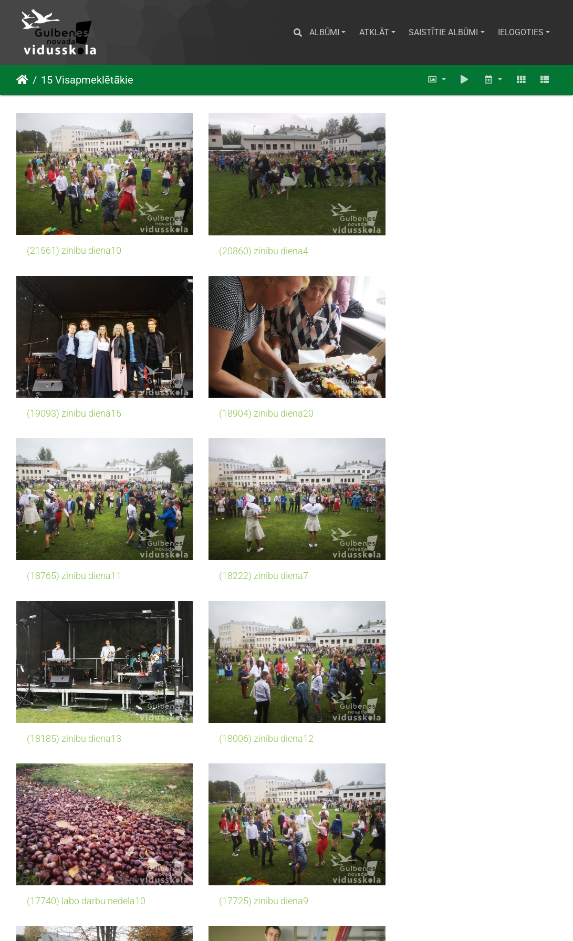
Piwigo (300, 919)
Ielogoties (521, 32)
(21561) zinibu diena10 (74, 246)
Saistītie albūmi (443, 32)
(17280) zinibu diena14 (259, 877)
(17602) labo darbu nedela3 (269, 719)
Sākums (22, 80)
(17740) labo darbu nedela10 (457, 561)
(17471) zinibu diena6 (71, 877)
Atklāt (374, 32)
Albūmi (324, 32)
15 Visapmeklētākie (87, 80)
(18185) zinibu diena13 (74, 561)
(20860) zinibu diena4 (256, 246)
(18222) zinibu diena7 (442, 404)
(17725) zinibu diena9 (71, 719)
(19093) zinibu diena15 (445, 246)
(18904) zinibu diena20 (74, 404)
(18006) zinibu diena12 (259, 561)
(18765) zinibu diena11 (259, 404)
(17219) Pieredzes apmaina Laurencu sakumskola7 (472, 877)
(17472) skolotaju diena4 (449, 719)
